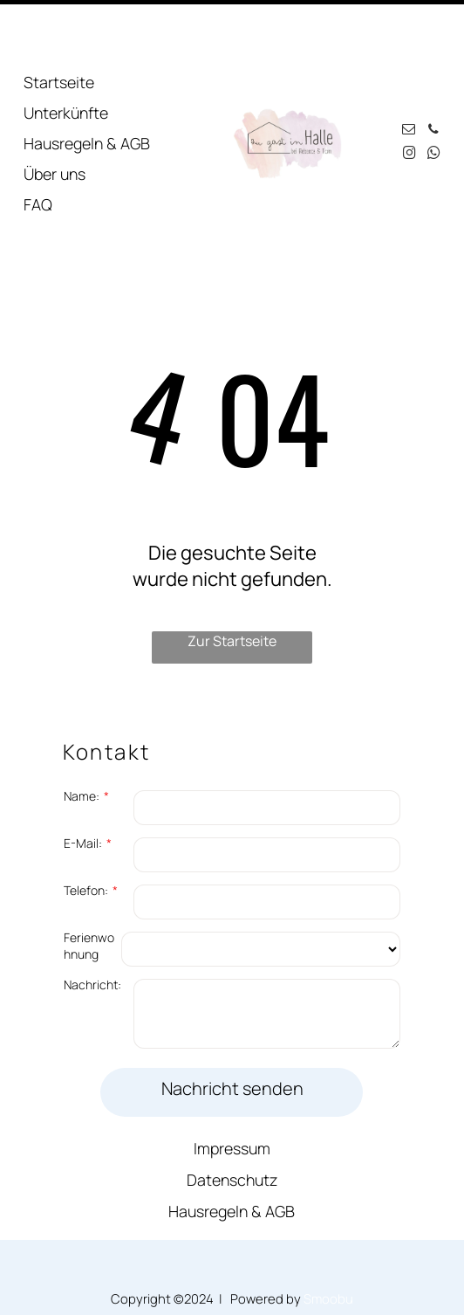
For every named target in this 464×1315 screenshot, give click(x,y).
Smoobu (328, 1239)
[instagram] (409, 95)
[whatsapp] (433, 95)
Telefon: (86, 831)
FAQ (38, 144)
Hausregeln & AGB (87, 83)
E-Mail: (83, 783)
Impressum (232, 1088)
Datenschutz (232, 1120)
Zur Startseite (232, 581)
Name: (81, 736)
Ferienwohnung (89, 886)
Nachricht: (92, 925)
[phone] (433, 72)
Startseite (59, 22)
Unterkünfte (66, 53)
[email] (409, 72)
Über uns (54, 114)
